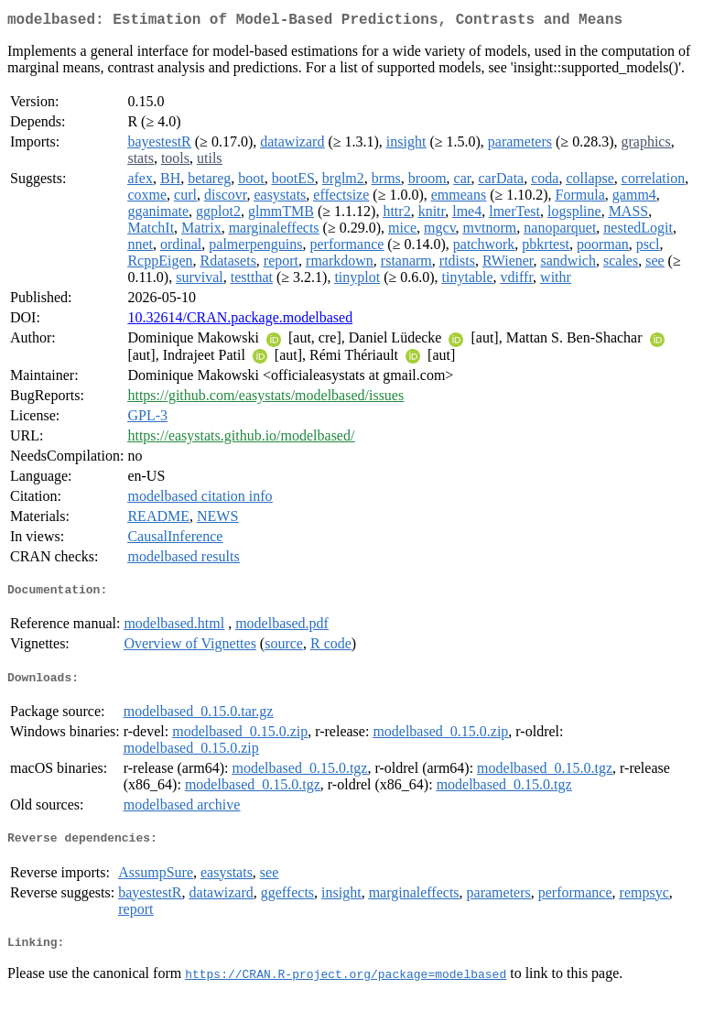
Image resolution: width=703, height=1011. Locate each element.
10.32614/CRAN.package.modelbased (239, 321)
